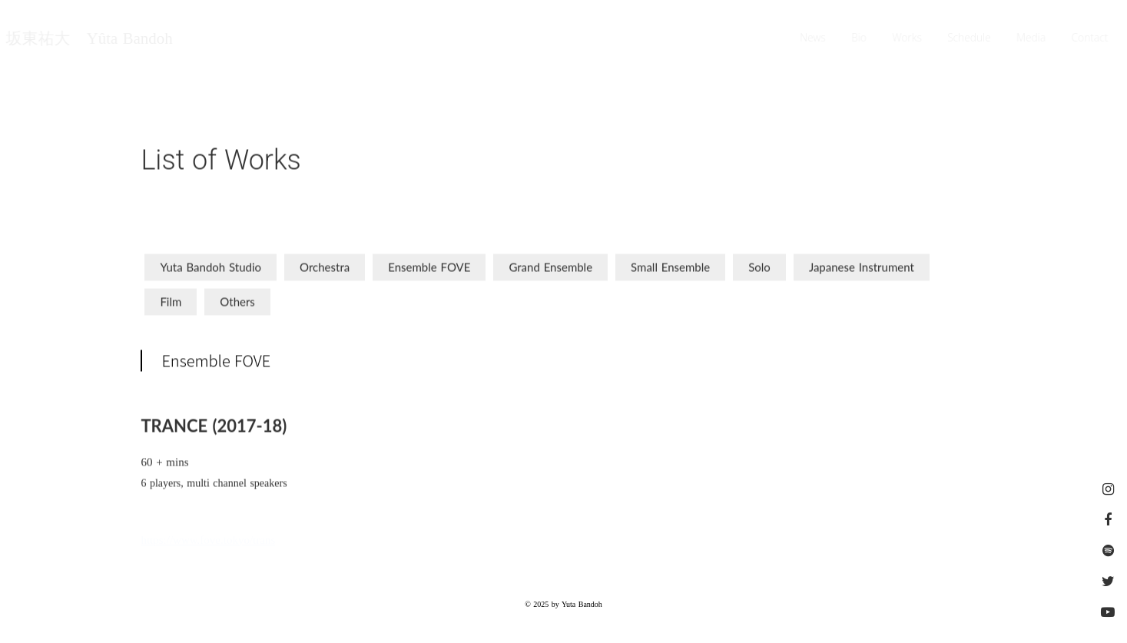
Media (1031, 38)
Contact (1090, 38)
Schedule (970, 38)
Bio (859, 38)
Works (907, 38)
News (814, 38)
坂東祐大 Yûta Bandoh (88, 39)
